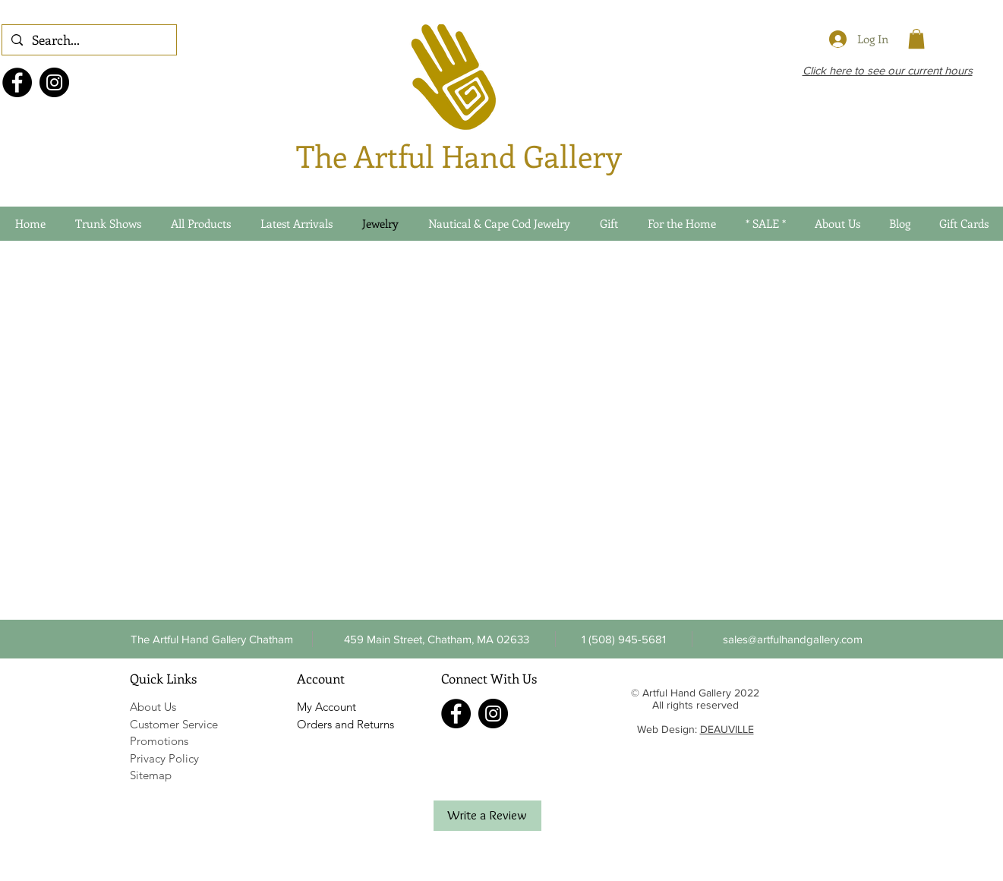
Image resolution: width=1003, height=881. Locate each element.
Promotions (159, 741)
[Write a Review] (487, 815)
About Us (153, 706)
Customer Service (174, 724)
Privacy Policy (164, 758)
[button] (624, 639)
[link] (916, 39)
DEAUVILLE (727, 729)
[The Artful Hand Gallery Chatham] (212, 639)
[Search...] (88, 40)
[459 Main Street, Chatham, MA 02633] (436, 639)
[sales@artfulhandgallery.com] (793, 639)
